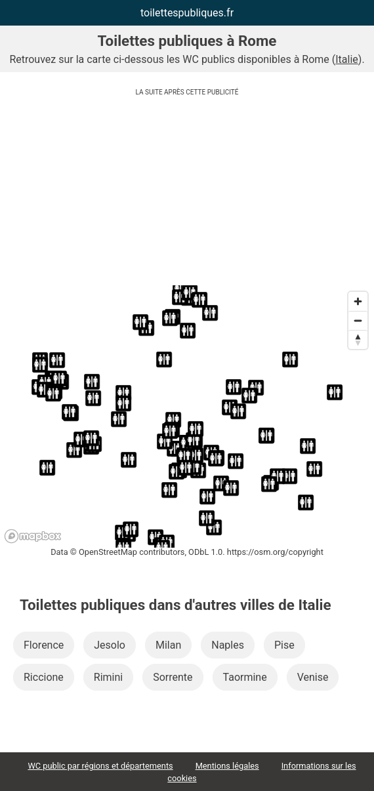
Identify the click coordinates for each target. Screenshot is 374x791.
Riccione (44, 677)
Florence (44, 645)
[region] (187, 416)
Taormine (245, 677)
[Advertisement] (187, 193)
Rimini (108, 677)
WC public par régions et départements (100, 766)
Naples (227, 645)
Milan (168, 645)
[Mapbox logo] (33, 536)
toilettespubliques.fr (187, 13)
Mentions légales (227, 766)
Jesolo (109, 645)
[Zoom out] (357, 320)
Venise (313, 677)
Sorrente (172, 677)
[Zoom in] (357, 301)
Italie (346, 59)
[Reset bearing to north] (357, 339)
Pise (284, 645)
